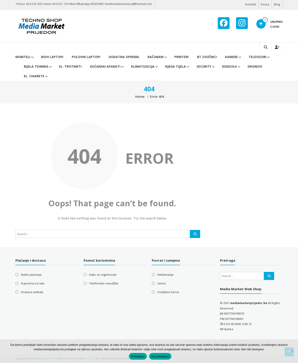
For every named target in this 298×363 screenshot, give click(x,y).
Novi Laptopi (52, 57)
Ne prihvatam (160, 356)
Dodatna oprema (124, 57)
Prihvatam (138, 356)
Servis (161, 283)
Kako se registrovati (102, 275)
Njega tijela (175, 66)
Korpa (265, 4)
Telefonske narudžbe (103, 283)
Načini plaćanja (31, 275)
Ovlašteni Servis (168, 292)
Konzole (229, 66)
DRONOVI (255, 66)
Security (204, 66)
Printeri (181, 57)
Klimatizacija (142, 66)
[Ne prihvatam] (292, 351)
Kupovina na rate (32, 283)
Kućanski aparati (105, 66)
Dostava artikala (32, 292)
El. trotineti (70, 66)
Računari (156, 57)
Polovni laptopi (86, 57)
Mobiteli (22, 57)
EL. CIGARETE (34, 76)
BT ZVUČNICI (207, 57)
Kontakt (250, 4)
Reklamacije (165, 275)
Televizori (257, 57)
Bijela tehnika (36, 66)
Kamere (231, 57)
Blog (277, 4)
